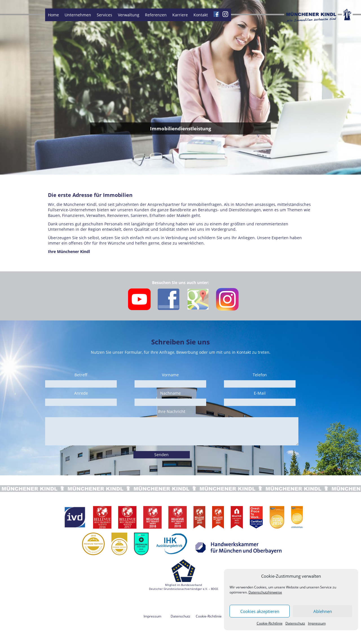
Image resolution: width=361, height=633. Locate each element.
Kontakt (200, 14)
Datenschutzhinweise (265, 592)
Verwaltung (128, 14)
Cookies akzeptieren (259, 611)
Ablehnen (322, 611)
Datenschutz (295, 623)
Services (104, 14)
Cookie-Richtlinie (270, 623)
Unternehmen (78, 14)
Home (53, 14)
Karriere (180, 14)
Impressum (317, 623)
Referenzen (156, 14)
